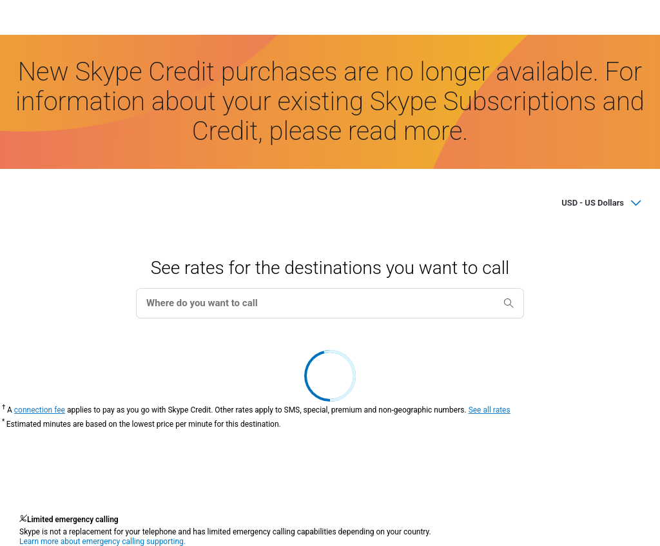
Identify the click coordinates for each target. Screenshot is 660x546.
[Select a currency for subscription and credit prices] (577, 202)
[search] (508, 302)
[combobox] (330, 303)
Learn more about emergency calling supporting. (102, 541)
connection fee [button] (39, 409)
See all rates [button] (489, 409)
